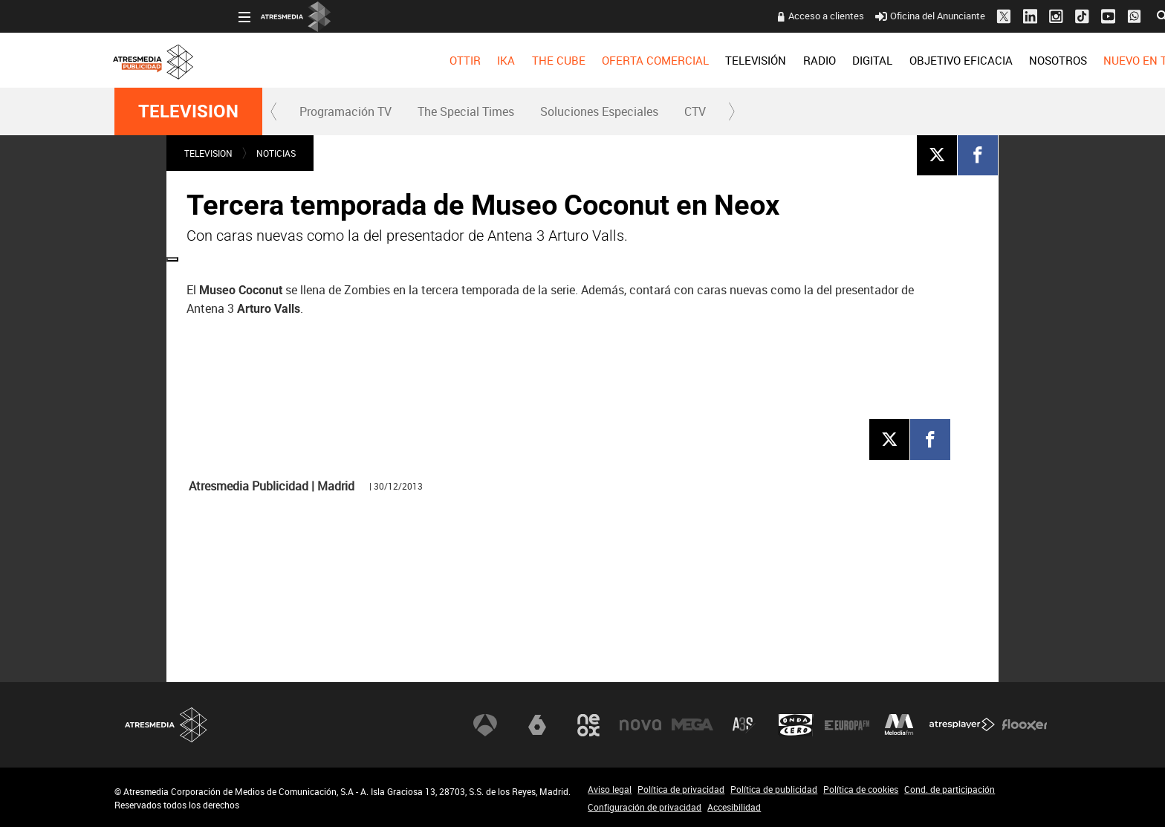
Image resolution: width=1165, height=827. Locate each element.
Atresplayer (962, 725)
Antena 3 (485, 725)
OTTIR (340, 60)
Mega (692, 725)
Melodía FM (899, 725)
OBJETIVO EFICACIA (836, 60)
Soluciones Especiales (599, 111)
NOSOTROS (933, 60)
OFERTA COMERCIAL (531, 60)
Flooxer (1024, 725)
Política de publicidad (773, 789)
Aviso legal (610, 789)
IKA (382, 60)
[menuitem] (340, 60)
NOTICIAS (276, 153)
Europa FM (847, 725)
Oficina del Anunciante (806, 15)
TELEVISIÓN (631, 60)
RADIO (694, 60)
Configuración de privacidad (644, 807)
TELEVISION (188, 111)
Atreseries (743, 725)
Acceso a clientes (702, 15)
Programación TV (345, 111)
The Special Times (466, 111)
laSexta (537, 725)
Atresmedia (166, 725)
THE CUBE (434, 60)
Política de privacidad (680, 789)
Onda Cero (795, 725)
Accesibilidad (734, 807)
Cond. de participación (949, 789)
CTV (695, 111)
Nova (640, 725)
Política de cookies (860, 789)
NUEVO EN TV (1014, 60)
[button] (274, 111)
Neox (588, 725)
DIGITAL (748, 60)
